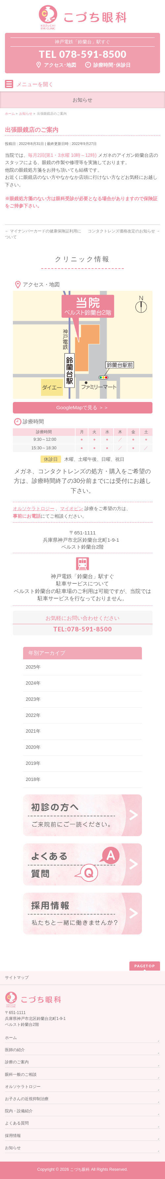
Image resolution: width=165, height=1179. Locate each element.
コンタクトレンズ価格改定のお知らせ (124, 231)
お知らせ (13, 1147)
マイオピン (71, 508)
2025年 (33, 667)
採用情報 (13, 1135)
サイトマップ (17, 977)
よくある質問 (17, 1123)
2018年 (33, 779)
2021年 (33, 731)
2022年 (33, 715)
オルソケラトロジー (33, 508)
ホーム (11, 1037)
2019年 (33, 763)
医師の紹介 (15, 1050)
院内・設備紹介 (19, 1111)
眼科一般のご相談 (21, 1074)
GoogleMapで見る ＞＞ (82, 407)
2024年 (33, 683)
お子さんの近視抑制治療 (27, 1098)
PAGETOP (144, 966)
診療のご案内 (17, 1062)
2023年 (33, 699)
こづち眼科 (80, 1169)
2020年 (33, 747)
